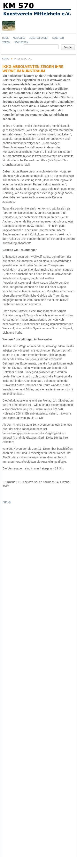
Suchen (67, 47)
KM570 (5, 58)
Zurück (6, 502)
